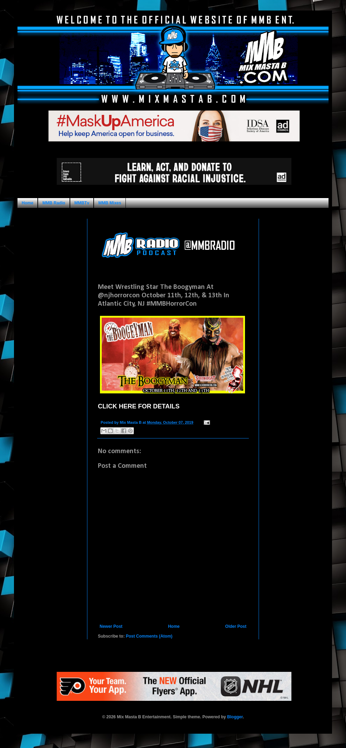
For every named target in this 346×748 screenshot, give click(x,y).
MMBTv (81, 203)
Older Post (235, 626)
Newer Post (111, 626)
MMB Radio (53, 203)
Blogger (235, 716)
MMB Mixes (109, 203)
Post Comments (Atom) (149, 636)
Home (27, 203)
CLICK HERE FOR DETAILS (139, 406)
